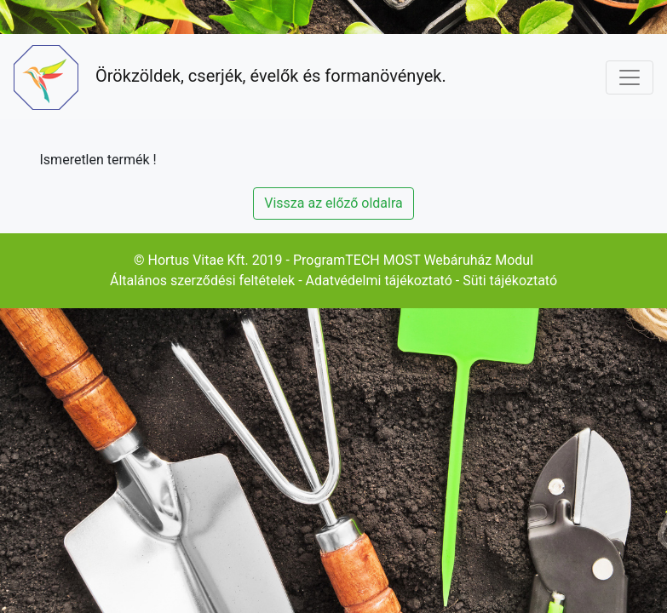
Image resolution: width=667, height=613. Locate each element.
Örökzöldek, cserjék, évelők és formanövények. (230, 77)
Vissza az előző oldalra (333, 203)
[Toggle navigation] (629, 77)
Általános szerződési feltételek (202, 280)
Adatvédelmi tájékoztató (379, 280)
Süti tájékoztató (510, 280)
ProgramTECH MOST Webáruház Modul (413, 260)
